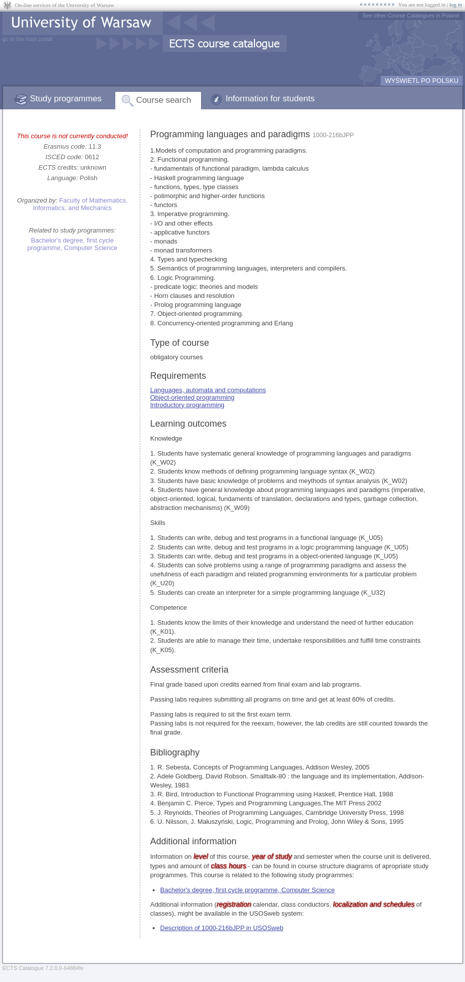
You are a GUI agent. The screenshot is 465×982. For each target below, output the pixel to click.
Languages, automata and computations (208, 390)
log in (456, 4)
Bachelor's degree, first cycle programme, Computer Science (72, 244)
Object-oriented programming (192, 397)
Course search (164, 100)
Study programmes (66, 98)
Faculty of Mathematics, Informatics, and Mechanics (80, 204)
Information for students (270, 98)
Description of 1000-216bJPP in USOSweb (221, 928)
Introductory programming (187, 405)
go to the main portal (27, 39)
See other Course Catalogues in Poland (410, 15)
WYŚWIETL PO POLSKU (422, 80)
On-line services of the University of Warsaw (64, 5)
